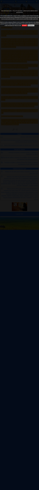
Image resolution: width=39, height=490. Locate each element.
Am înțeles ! (24, 25)
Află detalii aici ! (31, 25)
